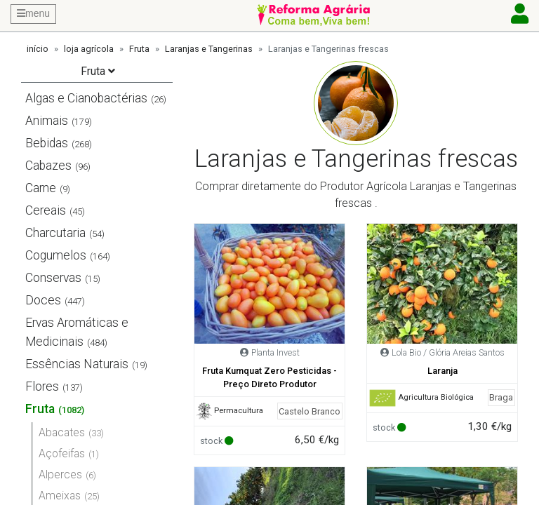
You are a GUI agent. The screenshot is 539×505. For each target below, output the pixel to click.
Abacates (62, 432)
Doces (43, 300)
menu (33, 13)
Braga (501, 397)
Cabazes (48, 166)
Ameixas (60, 495)
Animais (46, 121)
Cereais (45, 210)
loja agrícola (89, 48)
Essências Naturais (76, 364)
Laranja (442, 370)
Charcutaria (55, 233)
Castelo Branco (309, 411)
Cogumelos (55, 255)
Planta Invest (275, 352)
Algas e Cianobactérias (86, 98)
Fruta (139, 48)
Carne (40, 188)
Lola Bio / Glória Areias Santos (448, 352)
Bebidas (46, 143)
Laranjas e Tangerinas (209, 48)
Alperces (60, 474)
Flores (42, 386)
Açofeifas (62, 453)
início (37, 48)
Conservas (53, 278)
